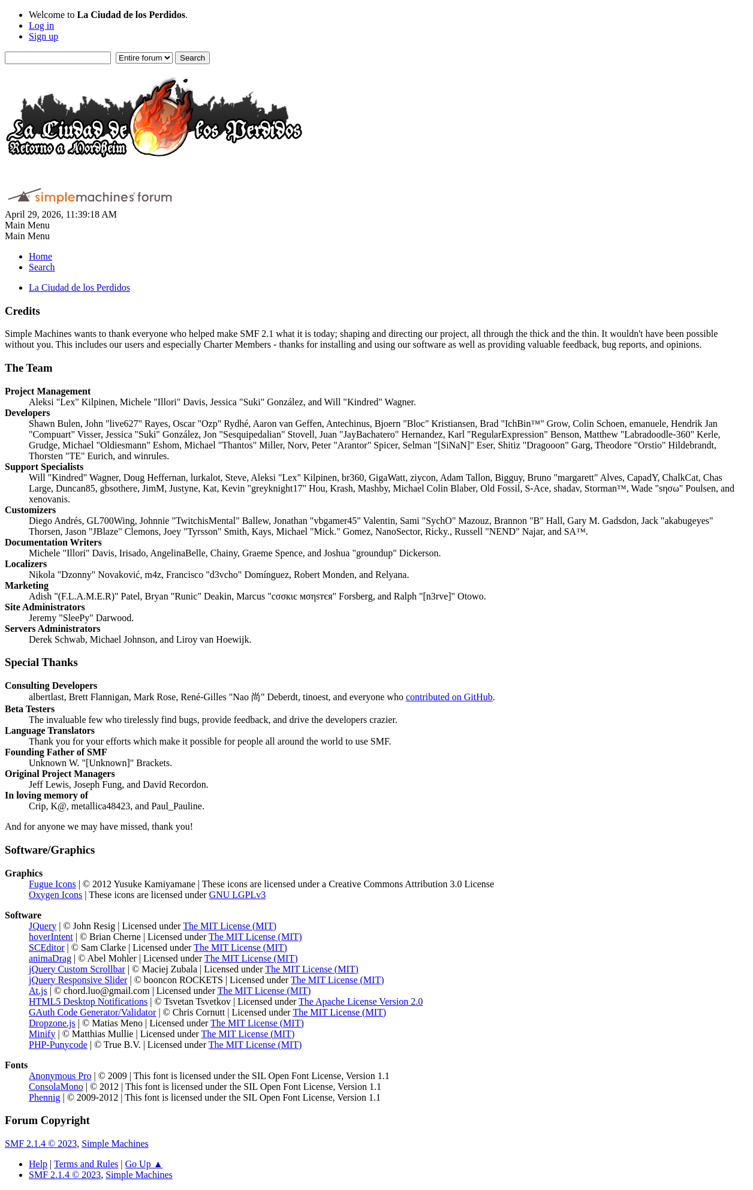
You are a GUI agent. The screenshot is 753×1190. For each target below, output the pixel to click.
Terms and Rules (86, 1164)
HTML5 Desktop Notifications (88, 1001)
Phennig (44, 1097)
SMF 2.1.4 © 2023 (41, 1143)
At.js (38, 991)
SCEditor (47, 947)
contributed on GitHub (449, 697)
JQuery (42, 926)
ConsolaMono (56, 1086)
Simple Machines (115, 1143)
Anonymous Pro (60, 1076)
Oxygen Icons (55, 895)
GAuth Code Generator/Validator (92, 1012)
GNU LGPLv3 (237, 895)
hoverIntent (51, 937)
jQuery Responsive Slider (78, 980)
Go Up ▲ (144, 1164)
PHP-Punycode (58, 1045)
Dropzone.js (52, 1023)
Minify (42, 1034)
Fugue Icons (52, 884)
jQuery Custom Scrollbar (77, 969)
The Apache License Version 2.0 (361, 1001)
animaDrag (50, 958)
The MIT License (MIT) (229, 926)
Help (38, 1164)
